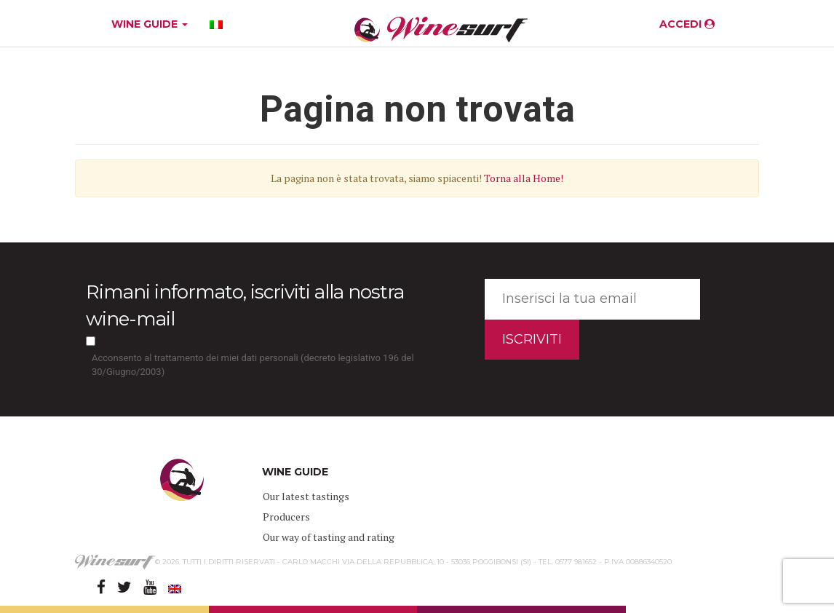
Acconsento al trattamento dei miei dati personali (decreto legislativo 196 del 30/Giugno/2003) (253, 364)
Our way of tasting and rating (328, 537)
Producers (286, 516)
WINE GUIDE (149, 24)
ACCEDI (687, 24)
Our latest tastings (306, 496)
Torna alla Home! (523, 178)
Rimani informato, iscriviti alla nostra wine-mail (245, 305)
